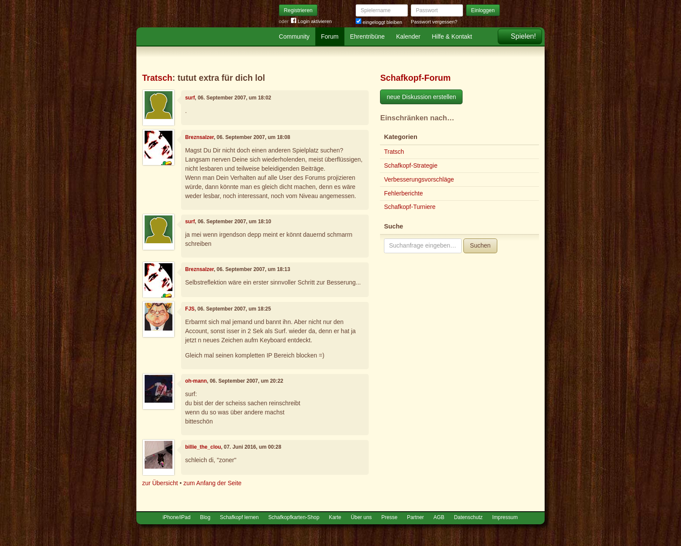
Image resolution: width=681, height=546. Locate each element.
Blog (205, 517)
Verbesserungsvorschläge (419, 179)
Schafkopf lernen (239, 517)
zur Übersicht (160, 483)
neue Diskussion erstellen (421, 96)
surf (190, 98)
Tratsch (157, 78)
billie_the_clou (203, 447)
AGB (438, 517)
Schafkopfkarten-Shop (294, 517)
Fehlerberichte (403, 193)
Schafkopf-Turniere (410, 206)
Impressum (505, 517)
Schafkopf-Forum (415, 78)
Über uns (361, 517)
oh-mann (196, 381)
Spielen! (523, 36)
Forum (329, 36)
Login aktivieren (311, 21)
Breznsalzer (199, 137)
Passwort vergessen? (434, 21)
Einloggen (483, 10)
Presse (389, 517)
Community (294, 36)
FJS (190, 309)
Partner (415, 517)
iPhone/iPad (176, 517)
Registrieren (298, 10)
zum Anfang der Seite (212, 483)
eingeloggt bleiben (379, 22)
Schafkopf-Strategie (410, 165)
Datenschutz (468, 517)
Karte (335, 517)
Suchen (480, 245)
